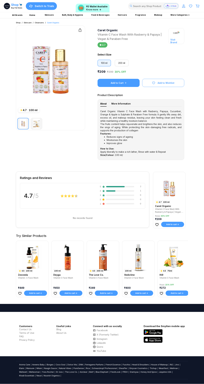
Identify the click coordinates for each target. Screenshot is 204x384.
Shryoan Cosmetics (138, 368)
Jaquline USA (165, 372)
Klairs (21, 368)
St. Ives (59, 372)
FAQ (21, 336)
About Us (61, 332)
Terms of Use (26, 332)
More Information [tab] (121, 103)
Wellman (174, 368)
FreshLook (115, 372)
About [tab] (103, 103)
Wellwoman (34, 372)
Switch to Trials (41, 6)
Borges (50, 364)
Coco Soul (60, 364)
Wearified (163, 368)
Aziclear (83, 372)
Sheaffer (123, 368)
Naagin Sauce (50, 368)
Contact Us (25, 329)
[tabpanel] (141, 133)
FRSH (125, 372)
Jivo (177, 364)
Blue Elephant (102, 372)
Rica (88, 368)
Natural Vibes (65, 368)
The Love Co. (71, 372)
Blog (58, 329)
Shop (18, 23)
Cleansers (39, 23)
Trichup (153, 368)
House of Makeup (159, 364)
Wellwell (23, 372)
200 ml (121, 63)
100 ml (104, 63)
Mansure (30, 368)
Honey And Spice (149, 372)
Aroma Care (24, 364)
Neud (39, 375)
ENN (81, 364)
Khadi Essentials (26, 375)
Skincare (28, 23)
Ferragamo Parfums (94, 364)
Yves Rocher (48, 372)
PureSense (78, 368)
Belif (91, 372)
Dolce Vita (72, 364)
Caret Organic (53, 23)
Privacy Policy (27, 339)
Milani (39, 368)
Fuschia (126, 364)
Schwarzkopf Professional (104, 368)
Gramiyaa (134, 372)
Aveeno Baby (38, 364)
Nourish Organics (52, 375)
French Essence (113, 364)
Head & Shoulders (140, 364)
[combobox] (153, 6)
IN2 (171, 364)
